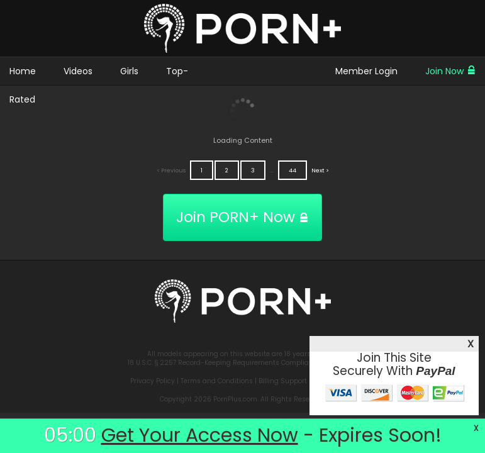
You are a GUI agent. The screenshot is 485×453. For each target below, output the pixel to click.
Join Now (450, 71)
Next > (320, 170)
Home (22, 71)
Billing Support (283, 381)
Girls (129, 71)
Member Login (366, 71)
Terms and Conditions (217, 381)
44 (292, 170)
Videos (78, 71)
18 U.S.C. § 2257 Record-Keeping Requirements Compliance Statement (243, 362)
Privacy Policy (152, 381)
